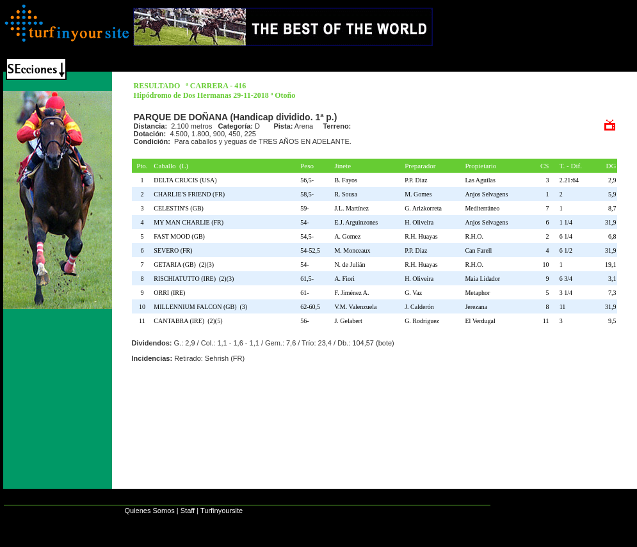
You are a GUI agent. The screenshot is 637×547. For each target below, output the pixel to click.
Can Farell (478, 250)
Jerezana (476, 306)
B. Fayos (345, 180)
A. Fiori (344, 278)
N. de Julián (349, 264)
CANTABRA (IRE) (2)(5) (188, 320)
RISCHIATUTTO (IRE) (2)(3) (194, 278)
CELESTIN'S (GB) (180, 208)
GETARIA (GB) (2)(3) (184, 264)
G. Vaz (413, 292)
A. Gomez (347, 236)
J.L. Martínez (351, 208)
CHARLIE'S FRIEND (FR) (191, 194)
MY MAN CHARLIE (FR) (190, 222)
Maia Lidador (482, 278)
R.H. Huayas (421, 236)
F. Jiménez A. (351, 292)
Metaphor (477, 292)
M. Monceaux (352, 250)
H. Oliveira (419, 222)
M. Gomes (418, 194)
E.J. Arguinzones (356, 222)
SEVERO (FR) (174, 250)
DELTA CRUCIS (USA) (187, 180)
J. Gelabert (348, 320)
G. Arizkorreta (423, 208)
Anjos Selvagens (486, 194)
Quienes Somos (149, 510)
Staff (188, 510)
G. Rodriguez (422, 320)
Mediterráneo (482, 208)
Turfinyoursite (221, 510)
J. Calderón (419, 306)
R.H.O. (474, 236)
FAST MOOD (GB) (181, 236)
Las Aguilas (480, 180)
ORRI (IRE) (171, 292)
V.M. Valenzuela (355, 306)
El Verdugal (480, 320)
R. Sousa (345, 194)
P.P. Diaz (416, 180)
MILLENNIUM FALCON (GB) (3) (200, 306)
